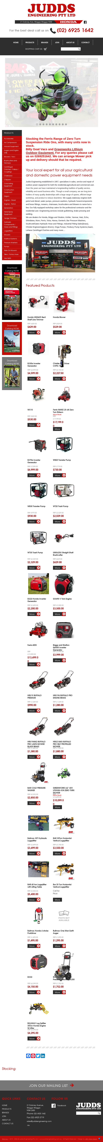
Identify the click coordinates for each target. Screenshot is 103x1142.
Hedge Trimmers (10, 218)
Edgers (6, 196)
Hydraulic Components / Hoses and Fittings (11, 224)
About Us (70, 42)
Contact (85, 42)
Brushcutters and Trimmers (10, 161)
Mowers (7, 234)
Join (57, 42)
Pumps (6, 246)
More (32, 332)
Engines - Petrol (10, 204)
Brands (44, 42)
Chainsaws (8, 175)
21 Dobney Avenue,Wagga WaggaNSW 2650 (35, 1108)
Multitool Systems (10, 238)
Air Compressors (10, 142)
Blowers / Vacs (9, 156)
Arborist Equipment (11, 146)
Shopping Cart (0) (36, 49)
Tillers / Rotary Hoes (11, 254)
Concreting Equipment (8, 184)
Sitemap (5, 1139)
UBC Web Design (91, 1139)
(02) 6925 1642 (75, 30)
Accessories (8, 138)
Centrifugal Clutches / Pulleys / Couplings (11, 169)
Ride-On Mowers (10, 250)
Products (29, 42)
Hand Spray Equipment (8, 213)
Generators (8, 208)
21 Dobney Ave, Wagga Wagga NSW (36, 22)
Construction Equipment (9, 191)
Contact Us (7, 1123)
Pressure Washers (10, 242)
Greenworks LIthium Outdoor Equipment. (54, 151)
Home (16, 42)
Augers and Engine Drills (11, 151)
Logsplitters (8, 231)
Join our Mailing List (51, 1085)
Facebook (59, 1105)
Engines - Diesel (10, 200)
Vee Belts (7, 258)
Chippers (7, 179)
